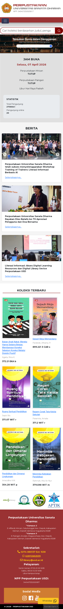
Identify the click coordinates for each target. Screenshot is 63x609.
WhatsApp (49, 600)
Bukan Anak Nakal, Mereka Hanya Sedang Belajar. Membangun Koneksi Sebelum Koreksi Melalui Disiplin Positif (14, 347)
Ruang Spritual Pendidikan (14, 411)
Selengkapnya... (13, 177)
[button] (5, 44)
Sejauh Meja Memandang (45, 339)
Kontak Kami (50, 606)
